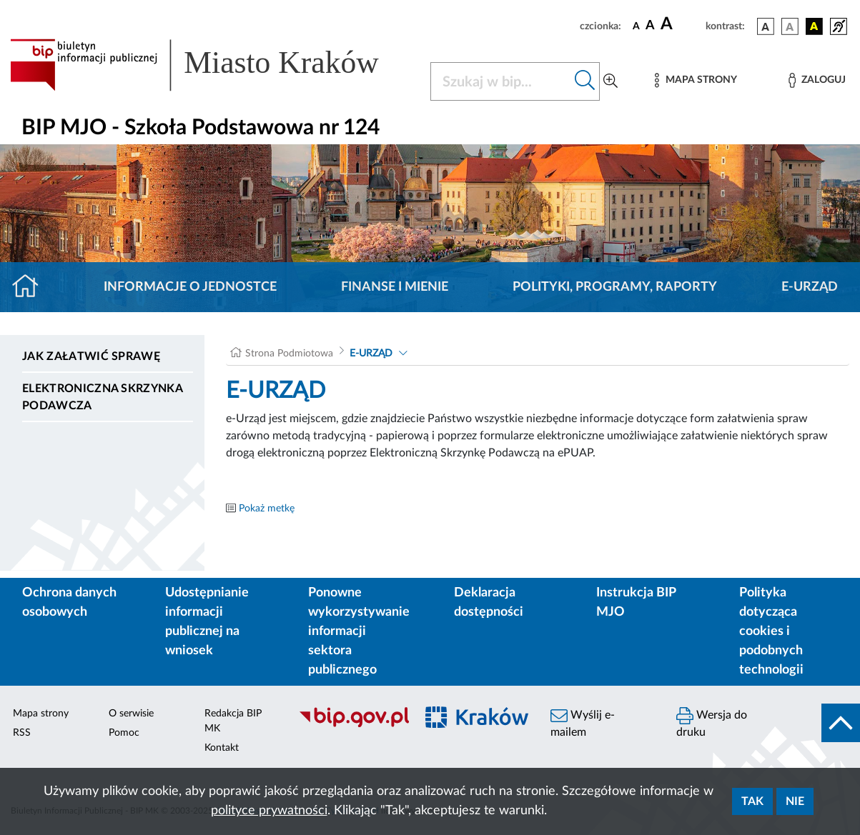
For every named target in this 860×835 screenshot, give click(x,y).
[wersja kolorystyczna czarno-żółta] (814, 26)
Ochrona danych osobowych (69, 602)
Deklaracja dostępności (488, 602)
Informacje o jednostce (190, 287)
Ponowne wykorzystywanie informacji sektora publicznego (359, 631)
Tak (752, 801)
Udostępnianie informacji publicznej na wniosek (207, 621)
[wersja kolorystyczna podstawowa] (765, 26)
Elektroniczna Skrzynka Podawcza (102, 397)
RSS (22, 733)
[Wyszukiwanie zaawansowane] (610, 81)
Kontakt (221, 748)
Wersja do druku (711, 722)
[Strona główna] (31, 287)
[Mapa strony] (695, 80)
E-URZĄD (809, 287)
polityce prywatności (269, 810)
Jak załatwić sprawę (91, 356)
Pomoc (124, 733)
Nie (795, 801)
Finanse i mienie (394, 287)
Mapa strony (41, 714)
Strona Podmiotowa (289, 354)
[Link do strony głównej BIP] (211, 65)
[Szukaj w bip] (585, 81)
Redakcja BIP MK (233, 721)
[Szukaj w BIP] (501, 81)
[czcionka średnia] (650, 26)
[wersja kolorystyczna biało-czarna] (790, 26)
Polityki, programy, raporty (615, 287)
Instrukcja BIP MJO (636, 602)
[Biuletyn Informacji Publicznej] (349, 725)
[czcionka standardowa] (636, 25)
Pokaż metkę (267, 509)
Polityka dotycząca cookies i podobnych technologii (771, 631)
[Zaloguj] (817, 80)
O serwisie (131, 714)
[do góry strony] (840, 723)
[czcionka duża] (681, 24)
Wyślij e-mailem (582, 722)
